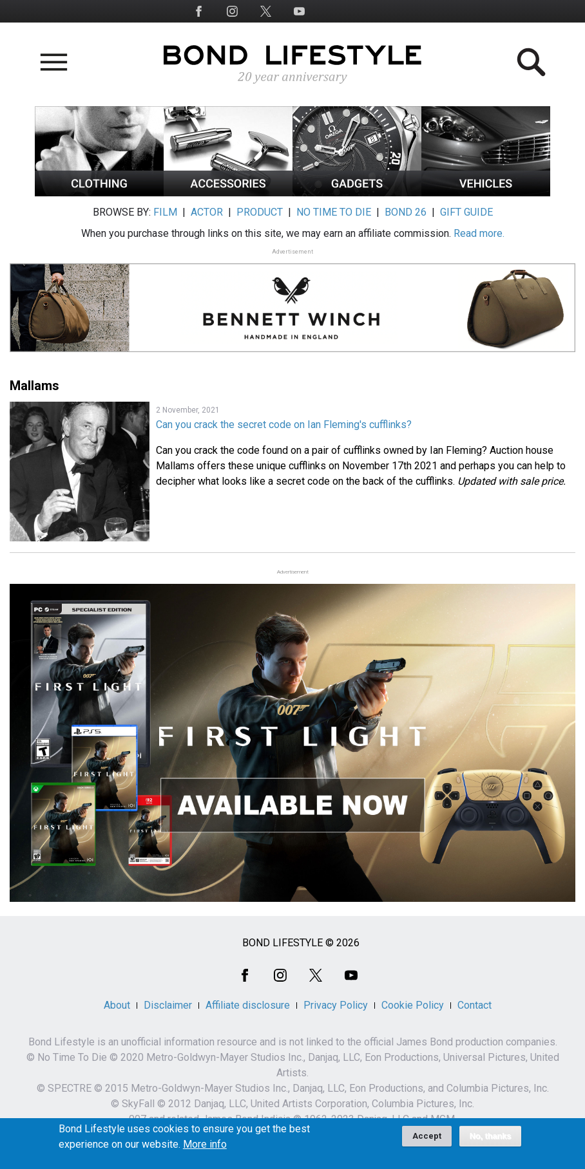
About (117, 1005)
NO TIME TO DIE (333, 212)
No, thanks (491, 1140)
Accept (426, 1140)
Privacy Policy (335, 1005)
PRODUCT (259, 212)
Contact (474, 1005)
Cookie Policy (412, 1005)
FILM (165, 212)
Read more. (479, 233)
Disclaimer (168, 1005)
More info (205, 1149)
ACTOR (207, 212)
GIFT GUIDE (466, 212)
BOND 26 (406, 212)
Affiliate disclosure (248, 1005)
